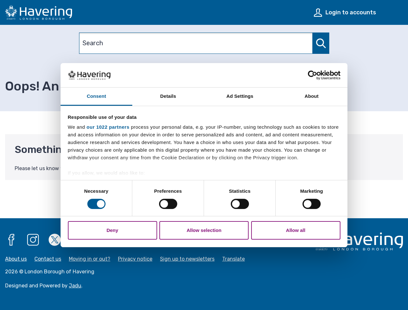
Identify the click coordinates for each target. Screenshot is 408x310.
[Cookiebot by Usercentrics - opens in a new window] (312, 75)
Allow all (295, 230)
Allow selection (203, 230)
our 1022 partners (108, 127)
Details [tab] (168, 96)
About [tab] (312, 96)
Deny (112, 230)
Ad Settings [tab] (239, 96)
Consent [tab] (96, 96)
